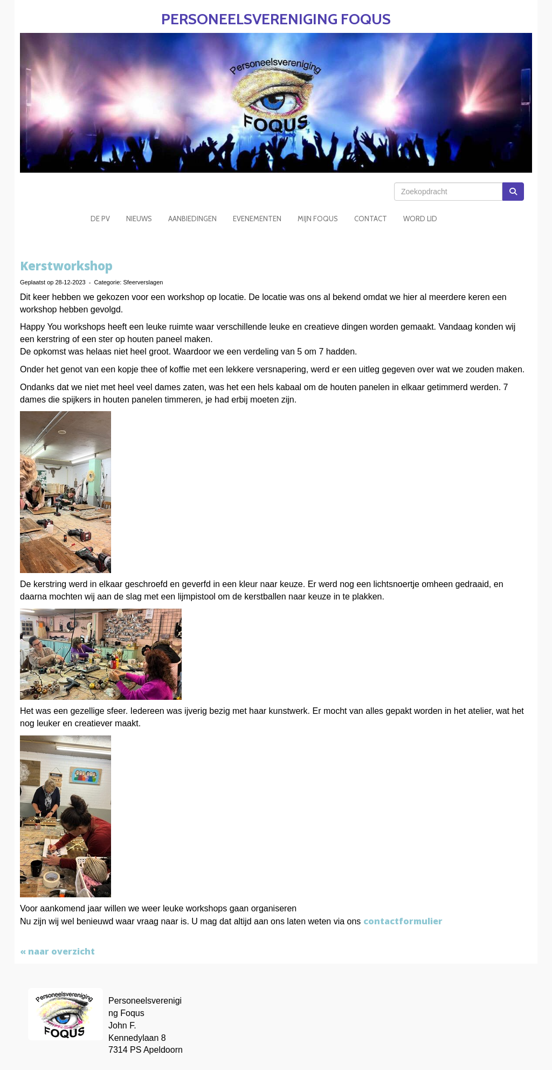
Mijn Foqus (318, 218)
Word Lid (420, 218)
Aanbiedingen (192, 218)
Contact (370, 218)
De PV (100, 218)
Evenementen (257, 218)
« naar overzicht (57, 951)
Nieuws (139, 218)
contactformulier (403, 921)
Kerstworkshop (66, 265)
